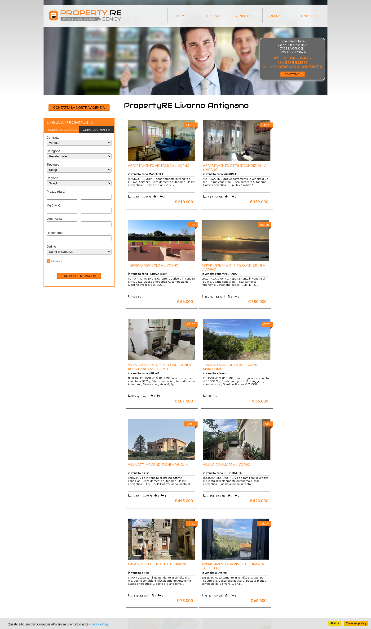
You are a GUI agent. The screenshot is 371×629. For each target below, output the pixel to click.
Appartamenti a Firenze (134, 587)
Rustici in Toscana (130, 594)
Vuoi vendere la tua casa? (65, 587)
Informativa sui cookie (204, 590)
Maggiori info (293, 537)
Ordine (51, 246)
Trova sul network (79, 276)
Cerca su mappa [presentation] (96, 129)
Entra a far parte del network (67, 590)
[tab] (61, 129)
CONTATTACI (292, 74)
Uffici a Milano (128, 597)
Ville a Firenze (128, 583)
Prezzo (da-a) (56, 191)
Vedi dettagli (100, 624)
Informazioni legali (202, 587)
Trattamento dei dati (203, 583)
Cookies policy (356, 623)
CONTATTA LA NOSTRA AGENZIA (79, 107)
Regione (52, 178)
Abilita (334, 623)
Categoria (53, 151)
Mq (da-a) (53, 205)
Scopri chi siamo (58, 583)
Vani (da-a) (54, 219)
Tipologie (53, 164)
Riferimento (54, 233)
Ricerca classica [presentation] (62, 129)
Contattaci (195, 594)
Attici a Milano (128, 590)
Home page (196, 597)
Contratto (53, 137)
